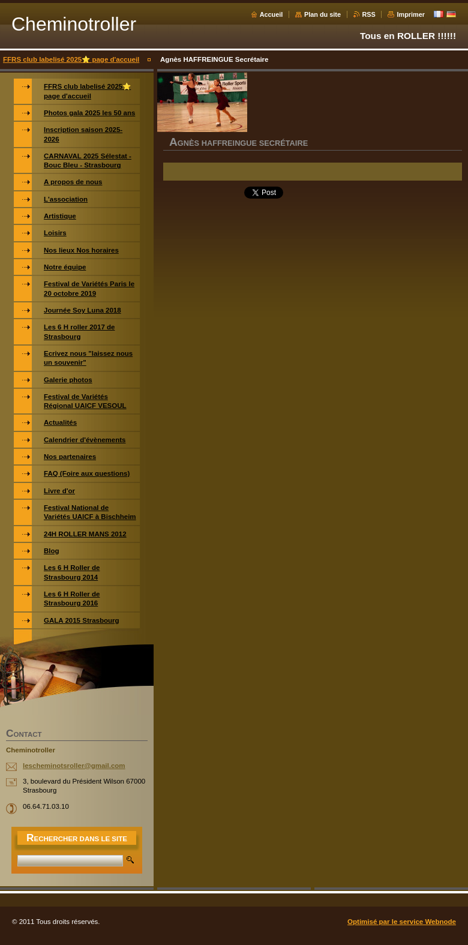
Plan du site (322, 14)
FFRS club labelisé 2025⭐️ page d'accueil (71, 59)
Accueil (271, 14)
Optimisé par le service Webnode (401, 921)
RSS (369, 14)
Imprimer (411, 14)
